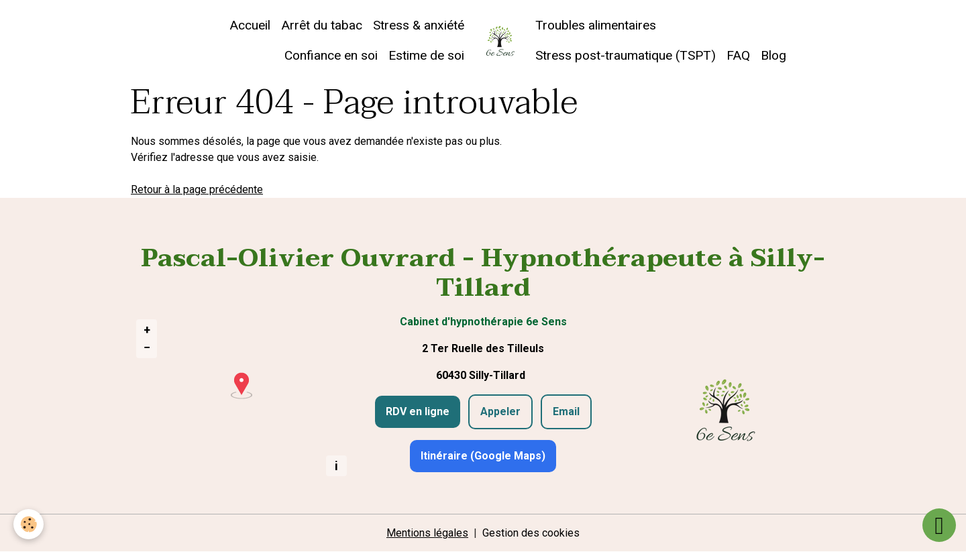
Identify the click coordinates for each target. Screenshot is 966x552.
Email (566, 411)
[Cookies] (28, 524)
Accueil (249, 25)
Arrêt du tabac (321, 25)
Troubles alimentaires (595, 25)
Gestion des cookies (531, 533)
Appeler (500, 411)
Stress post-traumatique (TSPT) (625, 55)
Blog (773, 55)
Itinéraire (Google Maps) (483, 455)
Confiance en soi (331, 55)
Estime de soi (426, 55)
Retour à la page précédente (197, 189)
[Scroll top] (939, 525)
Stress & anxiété (418, 25)
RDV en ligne (417, 411)
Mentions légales (427, 533)
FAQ (738, 55)
